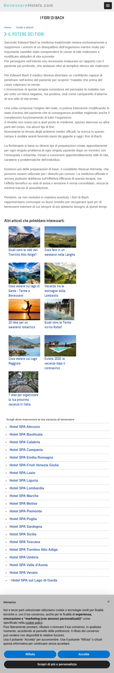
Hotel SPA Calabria (25, 442)
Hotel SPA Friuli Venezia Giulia (34, 465)
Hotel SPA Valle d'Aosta (29, 565)
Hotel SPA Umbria (24, 557)
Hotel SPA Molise (23, 503)
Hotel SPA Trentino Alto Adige (34, 549)
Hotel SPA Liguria (24, 480)
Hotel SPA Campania (26, 450)
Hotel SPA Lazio (22, 473)
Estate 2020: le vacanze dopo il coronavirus (54, 363)
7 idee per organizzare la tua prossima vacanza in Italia (23, 399)
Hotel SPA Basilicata (26, 434)
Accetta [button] (83, 654)
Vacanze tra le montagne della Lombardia (54, 291)
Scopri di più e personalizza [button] (57, 664)
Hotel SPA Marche (24, 496)
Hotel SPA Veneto (24, 572)
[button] (108, 601)
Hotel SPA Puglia (23, 519)
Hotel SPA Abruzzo (25, 427)
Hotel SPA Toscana (25, 542)
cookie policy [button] (34, 622)
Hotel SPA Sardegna (26, 526)
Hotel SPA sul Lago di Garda (34, 580)
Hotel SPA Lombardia (27, 488)
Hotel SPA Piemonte (26, 511)
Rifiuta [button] (30, 654)
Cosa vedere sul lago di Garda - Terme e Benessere (24, 291)
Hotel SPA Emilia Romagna (31, 457)
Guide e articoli (24, 27)
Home (7, 27)
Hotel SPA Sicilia (23, 534)
